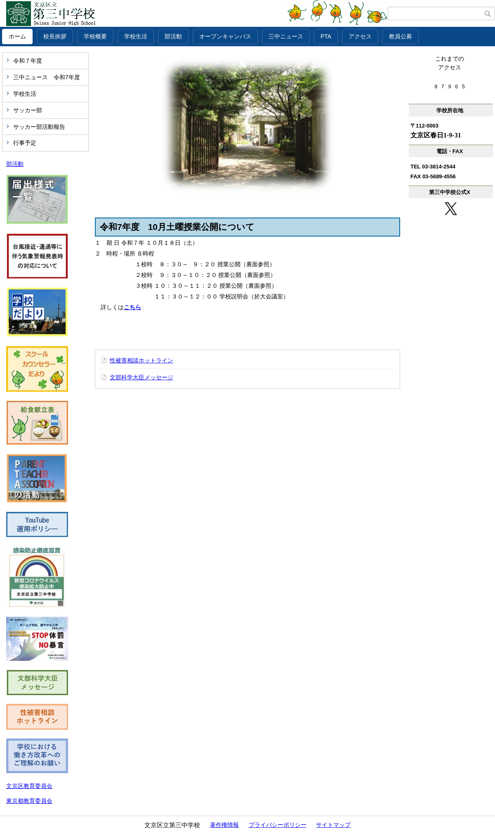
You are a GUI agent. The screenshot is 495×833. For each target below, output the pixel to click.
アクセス (360, 36)
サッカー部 (27, 110)
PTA (326, 36)
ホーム (17, 36)
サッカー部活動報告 (39, 126)
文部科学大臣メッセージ (141, 377)
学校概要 (95, 36)
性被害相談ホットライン (141, 360)
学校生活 (135, 36)
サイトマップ (333, 824)
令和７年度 (27, 60)
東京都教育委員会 (29, 801)
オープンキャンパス (225, 36)
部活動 (173, 36)
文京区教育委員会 (29, 786)
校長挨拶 (54, 36)
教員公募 (400, 36)
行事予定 (24, 143)
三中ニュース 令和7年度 (46, 77)
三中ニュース (286, 36)
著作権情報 (224, 824)
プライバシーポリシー (277, 824)
